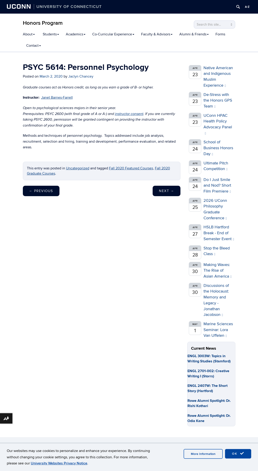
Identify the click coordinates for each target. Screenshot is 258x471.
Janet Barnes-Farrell (57, 97)
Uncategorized (77, 168)
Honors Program (43, 23)
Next (166, 191)
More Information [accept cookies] (203, 454)
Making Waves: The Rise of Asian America (218, 270)
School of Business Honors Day (218, 148)
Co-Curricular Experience (113, 34)
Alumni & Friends (194, 34)
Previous (41, 191)
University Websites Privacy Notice (59, 463)
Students (51, 34)
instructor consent (129, 114)
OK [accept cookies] (238, 453)
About (29, 34)
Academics (75, 34)
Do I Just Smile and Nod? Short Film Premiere (217, 185)
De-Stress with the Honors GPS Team (218, 100)
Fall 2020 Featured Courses (131, 168)
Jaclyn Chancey (80, 76)
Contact (33, 45)
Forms (220, 34)
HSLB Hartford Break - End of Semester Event (219, 233)
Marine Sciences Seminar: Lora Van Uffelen (218, 330)
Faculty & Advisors (157, 34)
